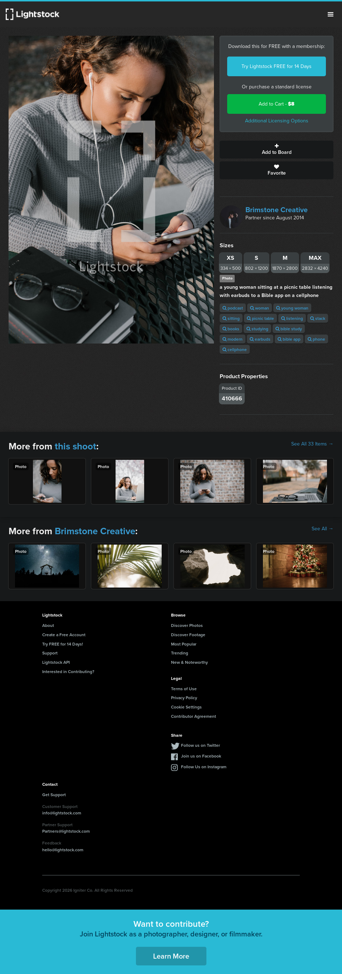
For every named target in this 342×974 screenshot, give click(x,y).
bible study (288, 329)
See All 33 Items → (312, 444)
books (231, 329)
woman (259, 308)
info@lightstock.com (61, 813)
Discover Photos (187, 625)
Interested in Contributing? (68, 671)
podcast (233, 308)
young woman (292, 308)
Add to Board (276, 149)
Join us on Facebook (201, 756)
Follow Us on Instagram (203, 767)
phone (316, 339)
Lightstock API (56, 662)
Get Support (54, 795)
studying (257, 329)
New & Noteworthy (189, 662)
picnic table (260, 318)
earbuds (260, 339)
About (48, 625)
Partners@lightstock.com (66, 831)
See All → (322, 528)
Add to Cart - (276, 104)
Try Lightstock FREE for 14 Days (276, 66)
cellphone (235, 349)
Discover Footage (188, 635)
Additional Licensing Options (276, 121)
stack (317, 318)
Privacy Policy (184, 698)
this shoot (75, 446)
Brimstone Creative (276, 209)
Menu (330, 14)
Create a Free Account (64, 635)
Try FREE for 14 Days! (62, 644)
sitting (231, 318)
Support (50, 653)
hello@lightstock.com (62, 850)
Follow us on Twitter (200, 745)
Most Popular (183, 644)
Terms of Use (184, 689)
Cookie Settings (186, 707)
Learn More (171, 956)
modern (233, 339)
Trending (179, 653)
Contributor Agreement (193, 716)
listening (292, 318)
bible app (289, 339)
